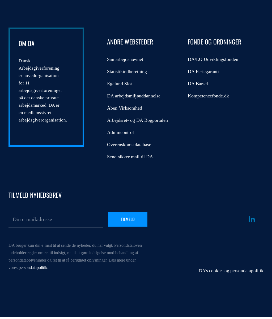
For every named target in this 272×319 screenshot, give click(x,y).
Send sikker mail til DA (130, 156)
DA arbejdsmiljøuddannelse (133, 95)
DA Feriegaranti (203, 71)
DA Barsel (198, 83)
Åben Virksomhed (124, 108)
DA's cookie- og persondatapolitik (231, 270)
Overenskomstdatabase (129, 144)
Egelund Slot (119, 83)
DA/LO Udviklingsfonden (213, 59)
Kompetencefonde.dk (208, 95)
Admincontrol (120, 132)
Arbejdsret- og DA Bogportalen (137, 120)
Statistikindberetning (127, 71)
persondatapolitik (33, 267)
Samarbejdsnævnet (125, 59)
